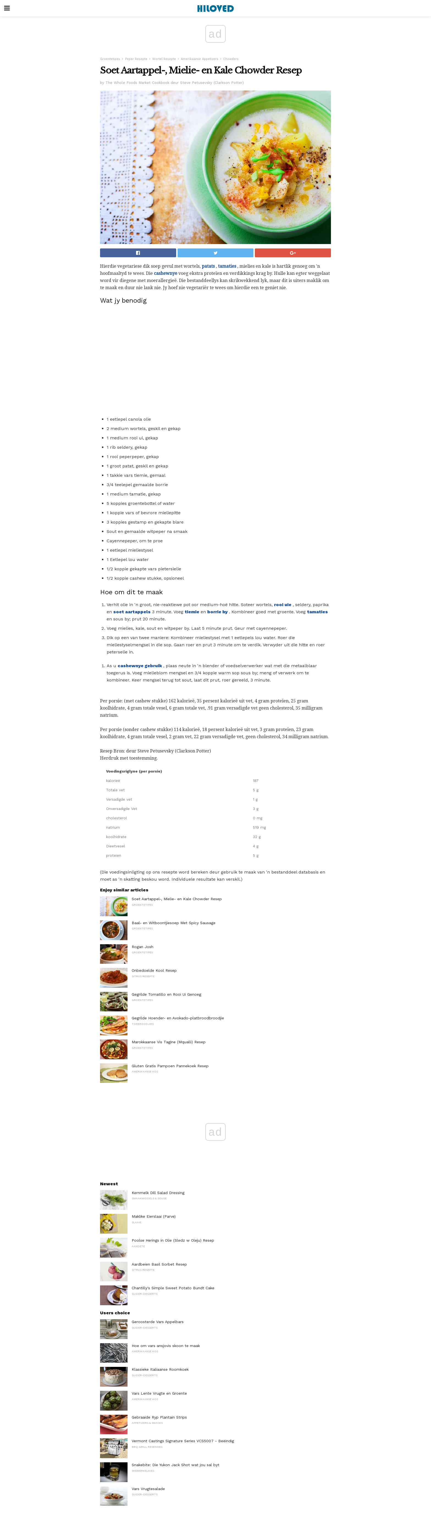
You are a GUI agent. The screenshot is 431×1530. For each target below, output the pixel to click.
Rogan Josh (142, 947)
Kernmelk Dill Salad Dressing (158, 1192)
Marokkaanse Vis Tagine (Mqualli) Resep (169, 1042)
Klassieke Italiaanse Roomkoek (160, 1369)
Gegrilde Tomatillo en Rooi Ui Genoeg (166, 994)
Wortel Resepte (164, 59)
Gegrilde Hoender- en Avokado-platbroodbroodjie (178, 1018)
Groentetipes (110, 59)
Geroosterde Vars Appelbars (158, 1322)
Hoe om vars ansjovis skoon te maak (166, 1345)
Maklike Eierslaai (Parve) (154, 1216)
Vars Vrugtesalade (148, 1489)
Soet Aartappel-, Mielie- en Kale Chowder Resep (177, 899)
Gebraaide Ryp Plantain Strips (159, 1417)
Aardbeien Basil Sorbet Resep (159, 1264)
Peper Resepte (136, 59)
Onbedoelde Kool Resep (154, 970)
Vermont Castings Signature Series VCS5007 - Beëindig (183, 1441)
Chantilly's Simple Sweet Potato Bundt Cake (173, 1288)
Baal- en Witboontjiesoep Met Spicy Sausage (174, 923)
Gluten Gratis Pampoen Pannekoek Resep (170, 1066)
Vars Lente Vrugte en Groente (159, 1393)
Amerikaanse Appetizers (199, 59)
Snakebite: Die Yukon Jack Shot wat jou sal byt (175, 1465)
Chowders (231, 59)
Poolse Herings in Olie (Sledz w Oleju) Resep (173, 1240)
